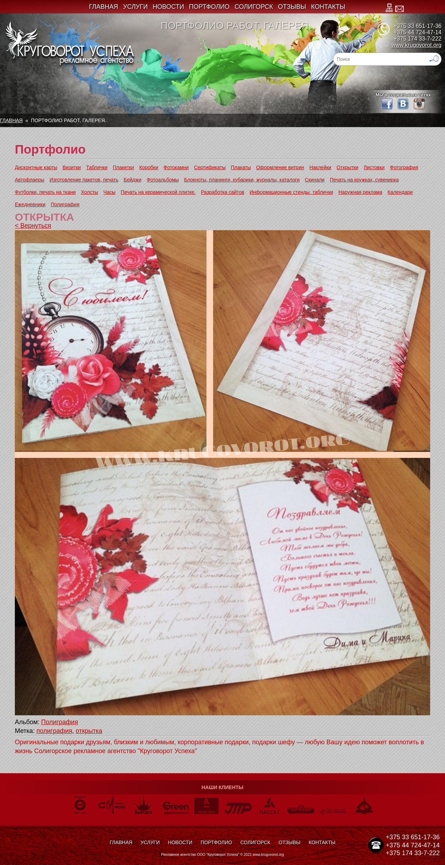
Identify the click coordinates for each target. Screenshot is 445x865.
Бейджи (132, 180)
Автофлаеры (29, 180)
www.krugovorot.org (416, 45)
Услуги (135, 6)
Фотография (404, 167)
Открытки (347, 167)
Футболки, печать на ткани (45, 192)
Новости (168, 6)
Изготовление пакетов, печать (83, 180)
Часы (109, 192)
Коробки (148, 167)
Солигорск (254, 6)
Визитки (72, 167)
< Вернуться (33, 225)
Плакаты (241, 167)
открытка (89, 730)
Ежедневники (30, 204)
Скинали (315, 180)
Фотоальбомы (163, 180)
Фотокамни (176, 167)
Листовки (374, 167)
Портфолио (209, 6)
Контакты (328, 6)
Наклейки (320, 167)
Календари (400, 192)
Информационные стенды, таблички (291, 192)
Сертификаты (209, 167)
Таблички (96, 167)
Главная (103, 6)
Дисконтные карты (36, 167)
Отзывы (292, 6)
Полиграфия (65, 204)
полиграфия (54, 730)
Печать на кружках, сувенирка (364, 180)
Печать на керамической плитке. (158, 192)
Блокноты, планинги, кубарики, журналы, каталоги (241, 180)
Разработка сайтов (222, 192)
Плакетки (123, 167)
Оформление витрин (280, 167)
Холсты (89, 192)
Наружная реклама (360, 192)
